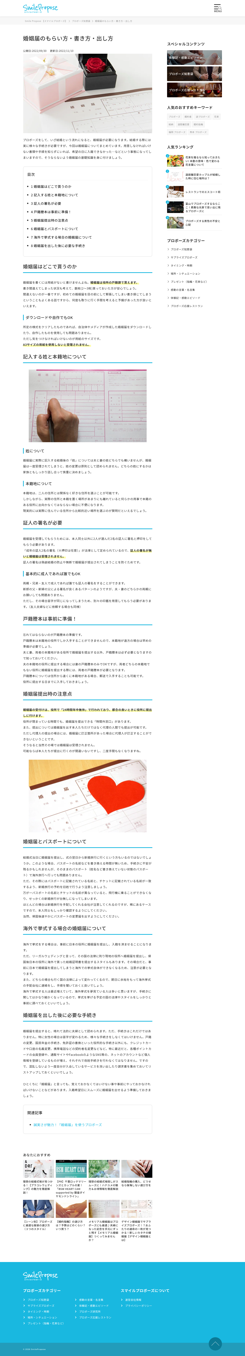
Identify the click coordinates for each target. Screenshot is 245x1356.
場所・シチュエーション (185, 273)
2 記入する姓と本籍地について (54, 194)
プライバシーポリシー (138, 1305)
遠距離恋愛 (183, 124)
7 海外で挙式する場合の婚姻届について (61, 237)
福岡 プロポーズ (177, 132)
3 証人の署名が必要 (46, 203)
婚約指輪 (198, 124)
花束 (216, 116)
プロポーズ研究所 (90, 1311)
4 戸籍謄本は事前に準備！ (51, 211)
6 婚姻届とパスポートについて (54, 228)
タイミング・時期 (181, 265)
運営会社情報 (133, 1300)
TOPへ (215, 1343)
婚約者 (188, 116)
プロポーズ (174, 116)
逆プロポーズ (203, 116)
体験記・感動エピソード (186, 57)
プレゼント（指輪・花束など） (190, 281)
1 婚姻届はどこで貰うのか (51, 186)
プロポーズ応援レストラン (187, 90)
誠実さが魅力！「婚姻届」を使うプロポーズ (68, 1124)
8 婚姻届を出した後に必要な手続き (58, 245)
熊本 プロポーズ (198, 132)
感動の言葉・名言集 (183, 290)
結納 (171, 124)
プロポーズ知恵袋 (181, 74)
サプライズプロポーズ (184, 257)
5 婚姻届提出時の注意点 (49, 220)
